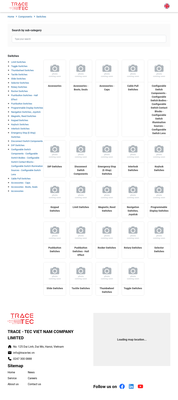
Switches (41, 16)
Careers (32, 378)
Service (12, 378)
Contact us (34, 384)
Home (11, 372)
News (31, 372)
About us (13, 384)
